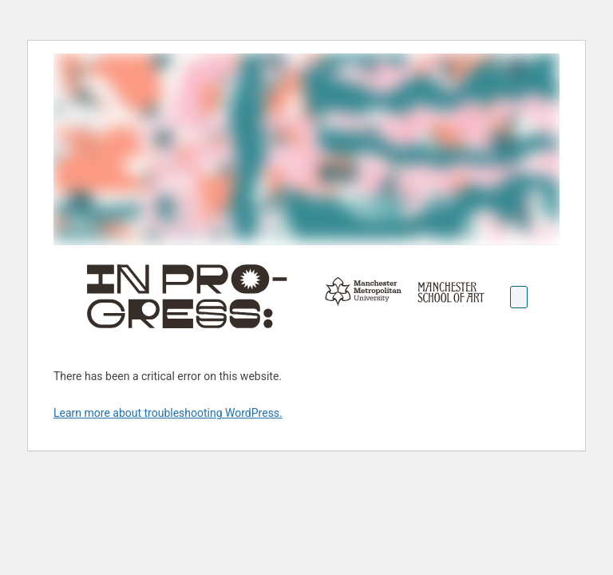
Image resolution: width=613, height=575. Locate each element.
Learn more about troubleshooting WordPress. (168, 412)
